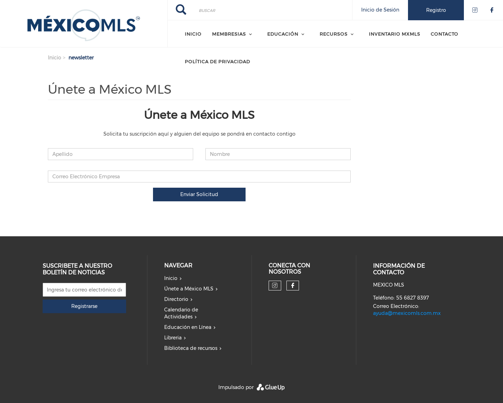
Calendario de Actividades (181, 313)
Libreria (173, 337)
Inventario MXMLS (394, 34)
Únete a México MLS (188, 289)
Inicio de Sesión (380, 10)
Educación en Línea (187, 327)
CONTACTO (444, 34)
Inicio (193, 34)
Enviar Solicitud (199, 194)
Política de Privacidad (217, 61)
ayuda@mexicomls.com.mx (407, 313)
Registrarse (84, 306)
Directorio (176, 299)
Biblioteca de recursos (190, 348)
